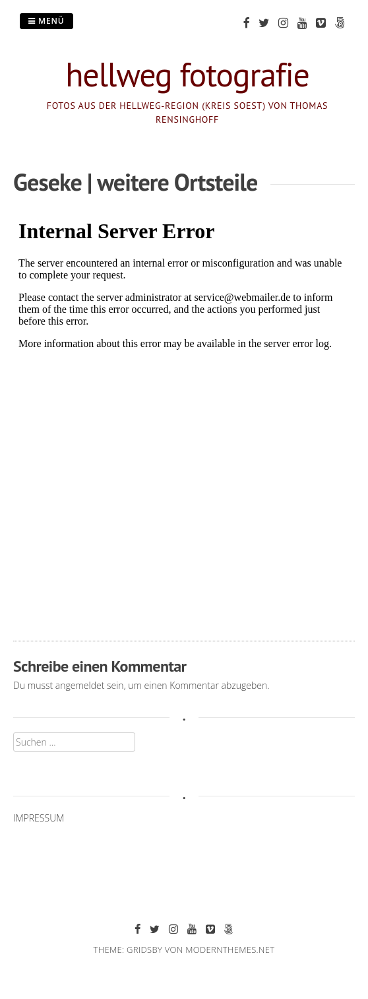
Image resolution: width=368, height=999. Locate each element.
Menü (46, 20)
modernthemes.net (229, 949)
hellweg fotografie (187, 74)
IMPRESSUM (38, 818)
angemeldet (80, 685)
